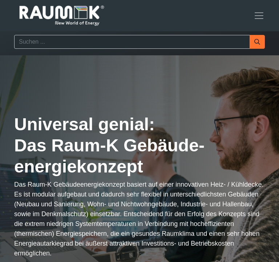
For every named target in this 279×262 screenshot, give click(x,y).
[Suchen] (257, 42)
